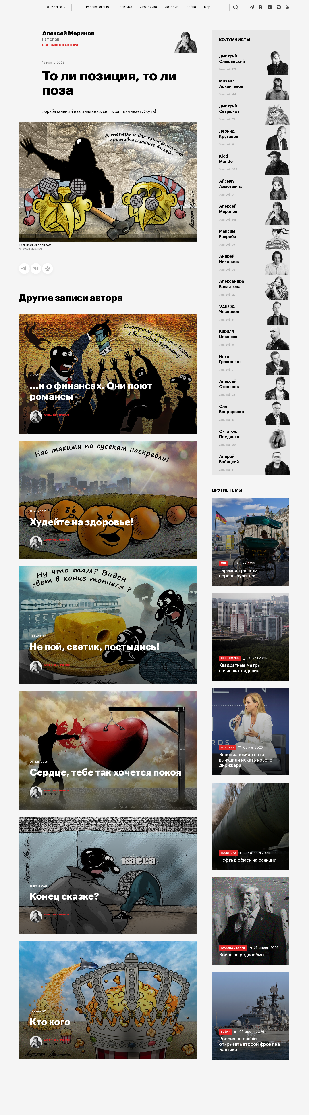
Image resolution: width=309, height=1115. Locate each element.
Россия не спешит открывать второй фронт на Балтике (249, 1044)
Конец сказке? (64, 896)
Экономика (148, 7)
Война (191, 7)
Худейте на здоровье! (82, 522)
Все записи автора (60, 45)
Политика (125, 7)
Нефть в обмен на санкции (247, 860)
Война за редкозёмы (241, 955)
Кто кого (50, 1022)
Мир (207, 7)
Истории (171, 7)
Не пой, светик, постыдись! (95, 647)
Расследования (98, 7)
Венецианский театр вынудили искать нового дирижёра (245, 760)
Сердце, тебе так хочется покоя (106, 772)
